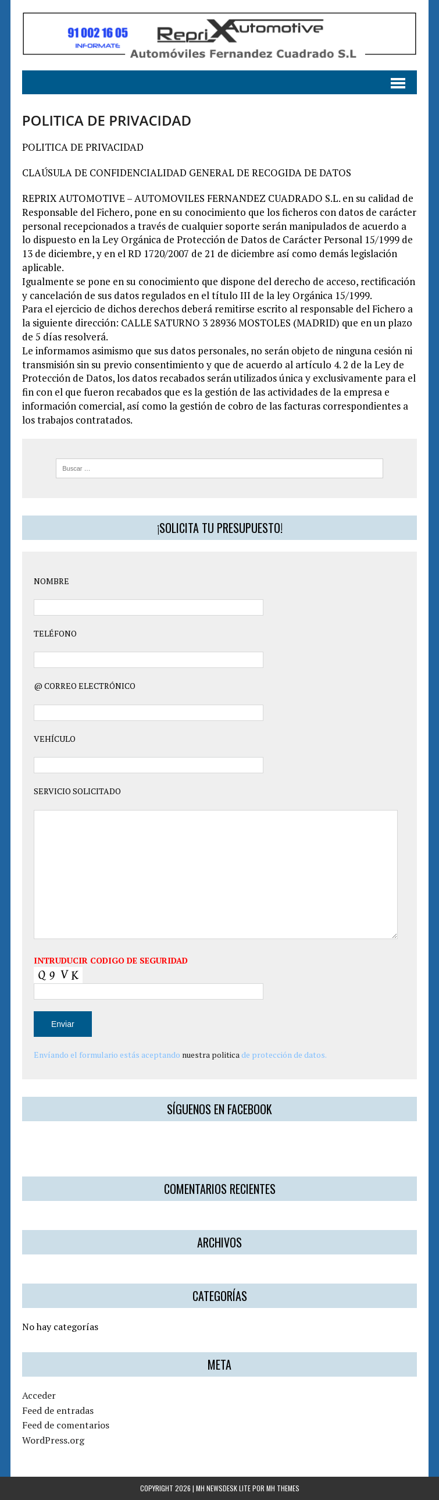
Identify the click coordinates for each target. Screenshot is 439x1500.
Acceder (39, 1395)
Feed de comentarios (65, 1425)
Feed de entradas (58, 1410)
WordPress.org (53, 1440)
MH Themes (282, 1488)
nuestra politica (211, 1054)
